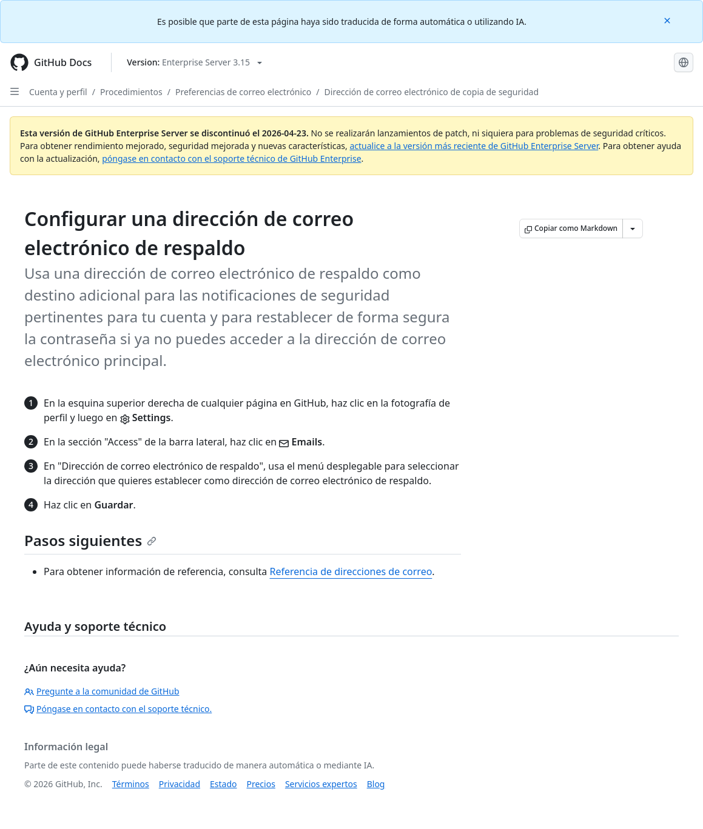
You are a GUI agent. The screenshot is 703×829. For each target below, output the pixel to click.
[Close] (668, 20)
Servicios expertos (321, 784)
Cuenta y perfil (58, 92)
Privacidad (179, 784)
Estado (223, 784)
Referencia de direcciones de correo (351, 571)
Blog (376, 784)
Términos (130, 784)
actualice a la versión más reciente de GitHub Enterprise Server (473, 145)
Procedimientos (131, 92)
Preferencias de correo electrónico (243, 92)
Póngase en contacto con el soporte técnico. (118, 708)
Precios (261, 784)
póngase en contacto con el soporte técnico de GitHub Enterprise (231, 158)
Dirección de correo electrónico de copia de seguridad (432, 92)
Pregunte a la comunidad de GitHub (102, 691)
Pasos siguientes (90, 540)
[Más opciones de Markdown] (632, 228)
